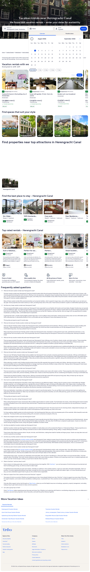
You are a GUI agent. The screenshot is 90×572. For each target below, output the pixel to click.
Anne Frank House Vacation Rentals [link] (11, 512)
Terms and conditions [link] (37, 552)
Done (79, 75)
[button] (52, 47)
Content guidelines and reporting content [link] (41, 560)
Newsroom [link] (34, 546)
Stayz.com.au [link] (64, 549)
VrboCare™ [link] (52, 464)
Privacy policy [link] (35, 554)
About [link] (33, 538)
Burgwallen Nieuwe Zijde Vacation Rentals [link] (56, 515)
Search (83, 28)
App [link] (4, 552)
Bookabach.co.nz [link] (65, 546)
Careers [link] (33, 541)
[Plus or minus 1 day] (39, 70)
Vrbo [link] (62, 538)
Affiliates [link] (34, 544)
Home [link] (3, 52)
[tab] (42, 33)
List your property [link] (7, 538)
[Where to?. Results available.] (15, 29)
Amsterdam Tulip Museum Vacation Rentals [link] (13, 518)
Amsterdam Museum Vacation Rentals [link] (11, 522)
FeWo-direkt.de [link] (65, 544)
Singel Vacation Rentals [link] (51, 522)
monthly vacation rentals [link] (27, 439)
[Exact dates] (32, 70)
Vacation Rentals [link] (10, 52)
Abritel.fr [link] (63, 541)
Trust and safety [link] (6, 544)
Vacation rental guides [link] (8, 549)
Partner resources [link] (7, 546)
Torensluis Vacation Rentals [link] (52, 509)
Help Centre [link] (32, 483)
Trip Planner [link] (10, 490)
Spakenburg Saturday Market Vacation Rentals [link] (14, 515)
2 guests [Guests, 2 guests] (60, 29)
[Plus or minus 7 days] (58, 70)
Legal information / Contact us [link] (39, 549)
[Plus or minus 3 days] (52, 70)
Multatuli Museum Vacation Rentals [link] (55, 518)
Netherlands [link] (18, 52)
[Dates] (41, 29)
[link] (19, 201)
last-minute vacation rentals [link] (25, 449)
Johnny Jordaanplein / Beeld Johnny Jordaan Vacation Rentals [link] (62, 512)
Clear (73, 75)
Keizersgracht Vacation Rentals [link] (10, 509)
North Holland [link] (25, 52)
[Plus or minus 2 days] (46, 70)
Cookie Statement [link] (36, 557)
